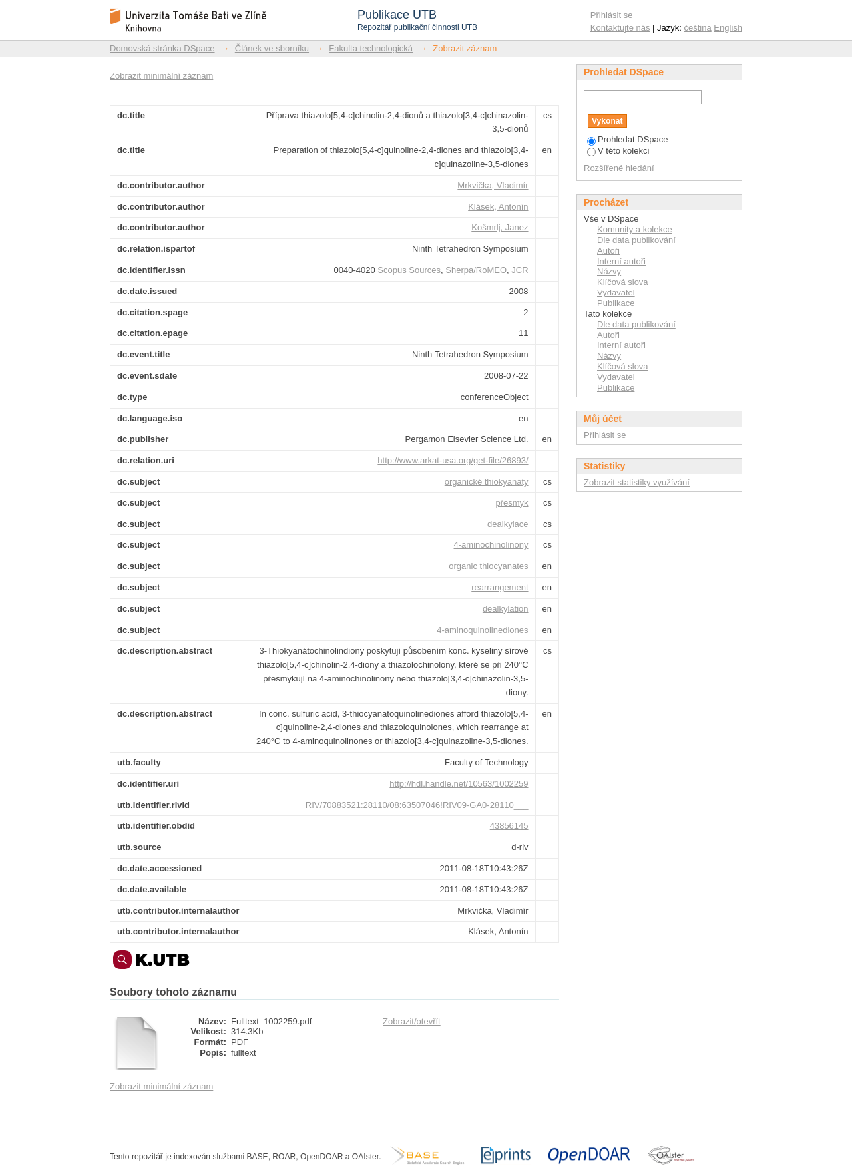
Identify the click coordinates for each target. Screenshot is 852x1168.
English (728, 28)
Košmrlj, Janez (499, 227)
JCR (519, 270)
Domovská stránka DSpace (162, 48)
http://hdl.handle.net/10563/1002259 (458, 784)
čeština (698, 28)
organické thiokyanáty (487, 482)
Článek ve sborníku (272, 48)
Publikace (615, 303)
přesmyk (511, 503)
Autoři (608, 251)
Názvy (609, 271)
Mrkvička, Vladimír (492, 185)
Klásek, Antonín (498, 207)
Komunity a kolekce (634, 229)
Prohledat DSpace (627, 139)
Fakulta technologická (371, 48)
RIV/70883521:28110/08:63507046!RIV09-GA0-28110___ (417, 805)
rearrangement (499, 587)
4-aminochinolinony (491, 545)
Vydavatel (616, 292)
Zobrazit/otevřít (412, 1021)
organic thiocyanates (488, 566)
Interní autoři (621, 261)
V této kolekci (618, 151)
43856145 (509, 826)
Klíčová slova (622, 282)
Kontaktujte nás (620, 28)
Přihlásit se (611, 15)
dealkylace (507, 524)
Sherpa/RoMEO (476, 270)
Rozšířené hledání (619, 168)
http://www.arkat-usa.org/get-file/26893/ (452, 460)
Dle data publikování (636, 240)
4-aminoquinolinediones (482, 630)
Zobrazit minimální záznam (161, 76)
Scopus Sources (409, 270)
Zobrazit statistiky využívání (637, 482)
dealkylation (506, 609)
